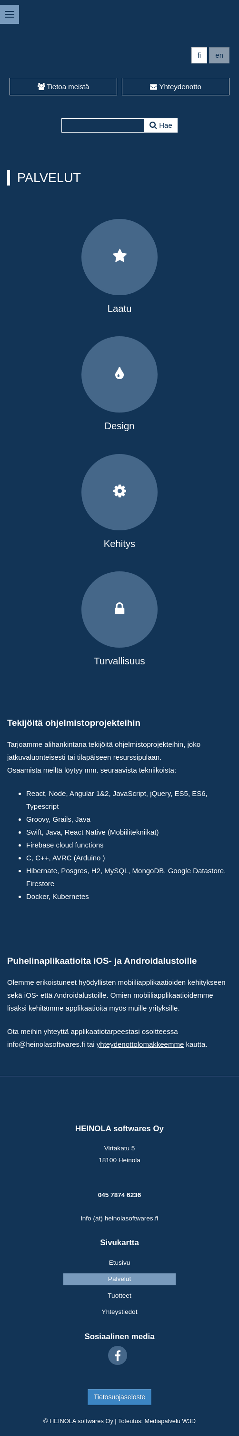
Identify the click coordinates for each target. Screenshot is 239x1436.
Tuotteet (119, 1295)
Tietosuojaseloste (119, 1397)
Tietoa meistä (64, 87)
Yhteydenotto (175, 87)
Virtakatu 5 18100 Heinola (119, 1154)
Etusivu (119, 1262)
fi (199, 55)
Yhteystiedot (120, 1311)
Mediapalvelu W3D (169, 1421)
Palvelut (119, 1278)
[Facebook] (117, 1355)
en (219, 55)
